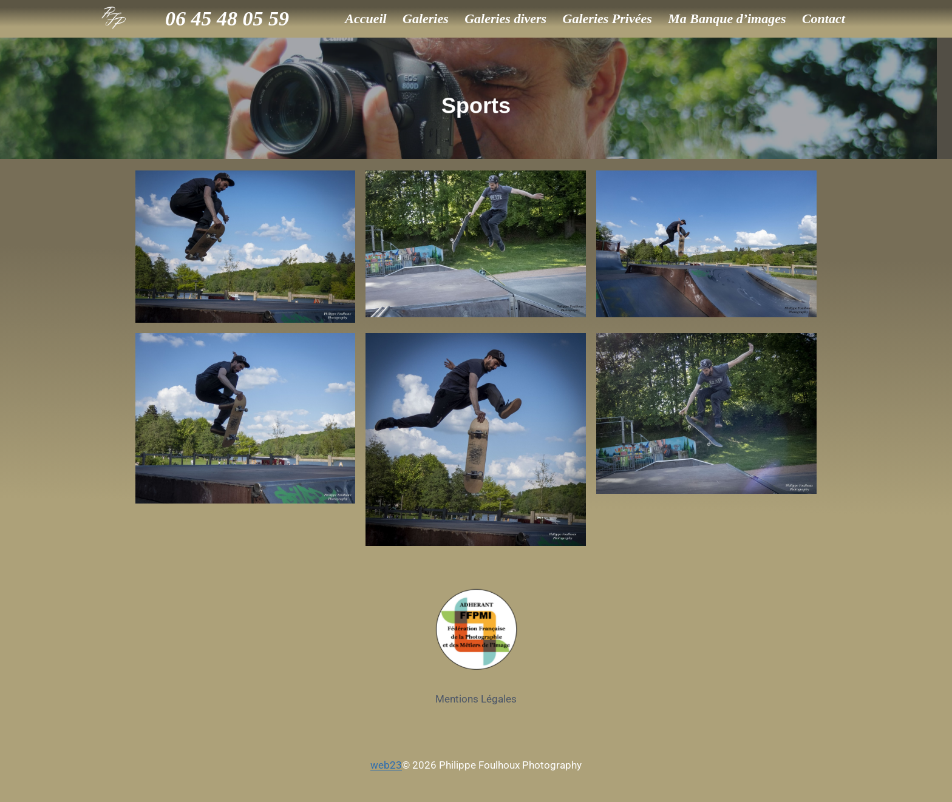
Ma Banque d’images (727, 18)
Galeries (426, 18)
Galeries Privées (607, 18)
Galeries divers (505, 18)
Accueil (365, 18)
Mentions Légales (476, 699)
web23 (386, 765)
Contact (823, 18)
